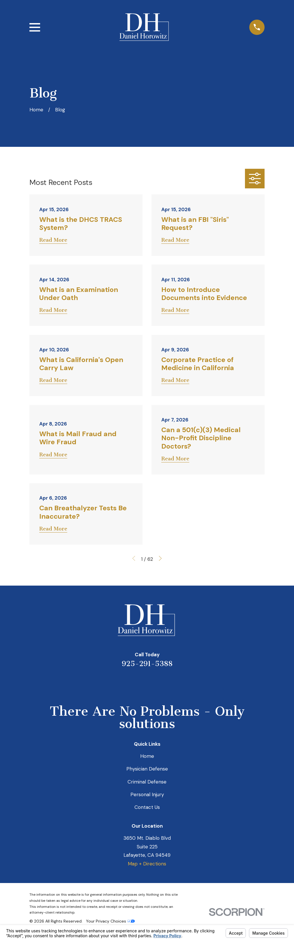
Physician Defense (147, 769)
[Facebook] (170, 683)
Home (147, 756)
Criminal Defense (147, 782)
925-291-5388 (147, 663)
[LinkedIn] (139, 683)
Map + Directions (147, 864)
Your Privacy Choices (110, 921)
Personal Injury (147, 794)
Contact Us (147, 807)
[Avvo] (154, 683)
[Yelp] (123, 683)
